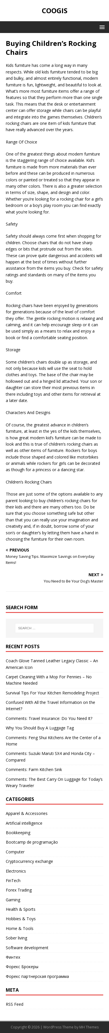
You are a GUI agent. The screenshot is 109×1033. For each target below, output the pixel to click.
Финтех (13, 957)
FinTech (13, 880)
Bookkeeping (18, 832)
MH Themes (89, 1027)
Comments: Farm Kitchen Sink (34, 769)
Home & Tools (19, 928)
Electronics (16, 871)
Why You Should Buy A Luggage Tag (40, 728)
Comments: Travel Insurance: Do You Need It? (49, 718)
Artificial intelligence (24, 823)
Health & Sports (20, 909)
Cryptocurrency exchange (29, 861)
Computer (15, 852)
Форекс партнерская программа (37, 976)
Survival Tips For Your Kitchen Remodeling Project (52, 693)
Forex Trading (19, 890)
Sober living (16, 938)
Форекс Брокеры (22, 966)
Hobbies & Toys (21, 918)
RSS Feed (14, 1004)
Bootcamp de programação (32, 842)
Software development (27, 947)
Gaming (13, 899)
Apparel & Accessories (27, 813)
